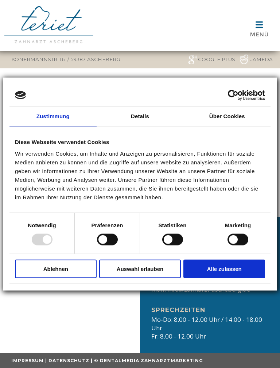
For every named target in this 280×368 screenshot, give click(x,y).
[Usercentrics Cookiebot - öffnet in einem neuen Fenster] (233, 95)
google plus (216, 59)
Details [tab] (140, 116)
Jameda (261, 59)
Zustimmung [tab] (53, 116)
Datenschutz (68, 360)
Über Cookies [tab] (227, 116)
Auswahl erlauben (140, 268)
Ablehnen (55, 268)
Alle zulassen (224, 268)
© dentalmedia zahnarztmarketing (148, 360)
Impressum (27, 360)
